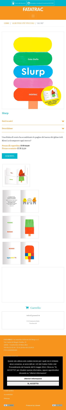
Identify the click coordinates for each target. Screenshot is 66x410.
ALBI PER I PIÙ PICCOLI (23, 23)
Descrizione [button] (7, 128)
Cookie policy (9, 391)
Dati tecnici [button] (7, 121)
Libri (6, 23)
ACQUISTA (9, 156)
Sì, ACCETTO (33, 384)
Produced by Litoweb (33, 405)
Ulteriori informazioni (33, 379)
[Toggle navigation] (33, 15)
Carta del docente (20, 3)
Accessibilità (8, 395)
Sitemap (7, 398)
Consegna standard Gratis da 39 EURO (42, 3)
